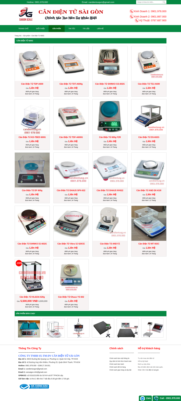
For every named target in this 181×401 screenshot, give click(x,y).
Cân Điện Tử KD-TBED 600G (32, 137)
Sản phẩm (56, 29)
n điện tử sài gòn (153, 370)
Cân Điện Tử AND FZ (110, 244)
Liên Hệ (100, 29)
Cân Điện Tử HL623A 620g (32, 297)
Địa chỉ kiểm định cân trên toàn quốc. (150, 367)
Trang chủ (23, 29)
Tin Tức (71, 29)
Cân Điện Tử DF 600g (32, 190)
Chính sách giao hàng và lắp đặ (120, 370)
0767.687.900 (158, 20)
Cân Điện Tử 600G (37, 36)
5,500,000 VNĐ (29, 301)
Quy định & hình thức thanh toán (121, 361)
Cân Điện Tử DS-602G (148, 137)
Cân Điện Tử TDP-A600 (32, 84)
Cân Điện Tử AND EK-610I (148, 190)
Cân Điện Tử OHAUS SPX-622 (71, 190)
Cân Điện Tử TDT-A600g (71, 84)
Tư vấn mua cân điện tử (146, 358)
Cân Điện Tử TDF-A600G (71, 137)
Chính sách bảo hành (117, 364)
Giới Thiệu (40, 29)
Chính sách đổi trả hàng (118, 367)
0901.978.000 (158, 11)
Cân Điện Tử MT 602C (148, 244)
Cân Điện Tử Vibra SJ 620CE (71, 244)
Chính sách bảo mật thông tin (119, 358)
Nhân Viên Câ (142, 370)
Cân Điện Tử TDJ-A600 (149, 84)
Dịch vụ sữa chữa (144, 364)
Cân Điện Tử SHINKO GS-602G (110, 84)
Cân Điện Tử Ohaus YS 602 (71, 297)
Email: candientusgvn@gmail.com (98, 2)
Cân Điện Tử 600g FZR (110, 137)
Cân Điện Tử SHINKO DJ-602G (32, 244)
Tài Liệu (86, 29)
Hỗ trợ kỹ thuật (143, 361)
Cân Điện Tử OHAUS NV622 (110, 190)
